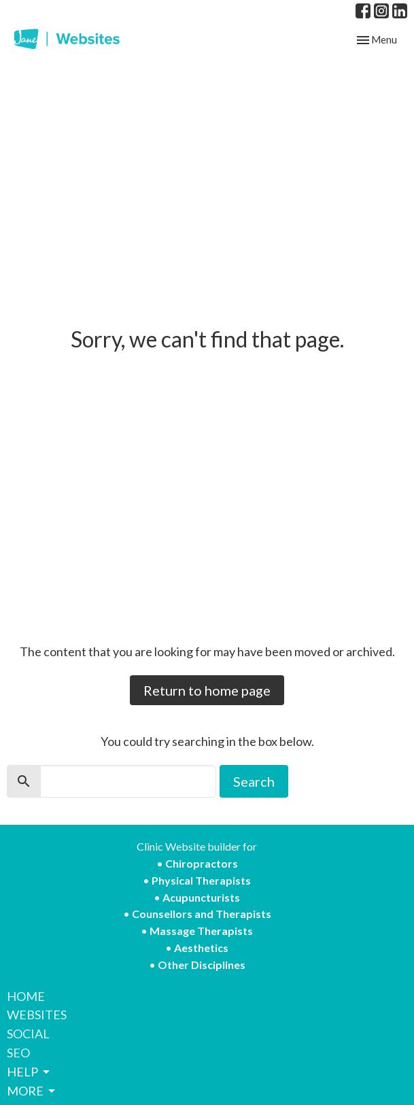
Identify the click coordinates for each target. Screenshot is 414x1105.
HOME (26, 996)
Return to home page (207, 690)
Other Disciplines (201, 964)
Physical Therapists (201, 880)
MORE (32, 1090)
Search (254, 781)
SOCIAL (28, 1033)
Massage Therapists (201, 930)
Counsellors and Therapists (201, 913)
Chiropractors (201, 863)
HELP (29, 1071)
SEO (18, 1052)
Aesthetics (201, 947)
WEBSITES (37, 1014)
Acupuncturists (201, 897)
